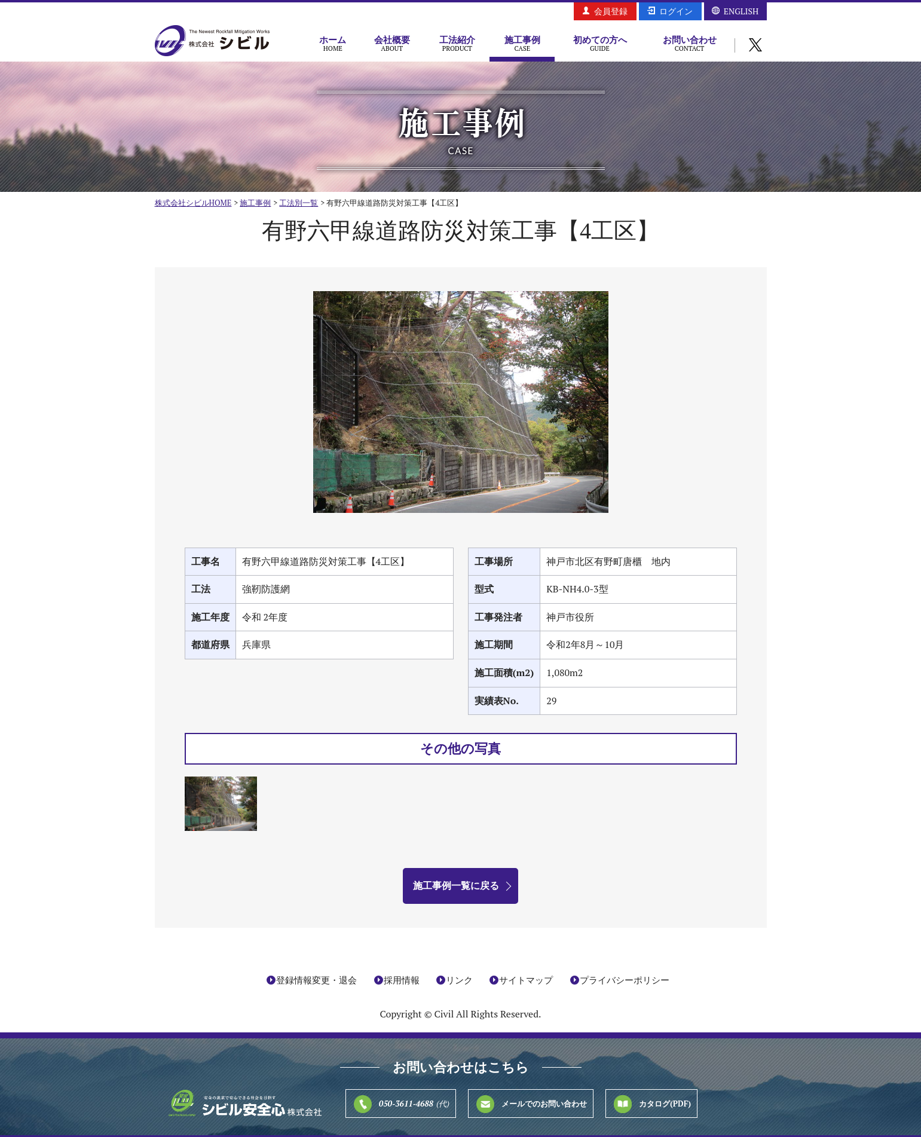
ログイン (676, 11)
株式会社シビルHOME (193, 202)
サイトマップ (526, 980)
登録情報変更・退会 (316, 980)
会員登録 (611, 11)
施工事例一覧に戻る (456, 885)
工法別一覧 (298, 202)
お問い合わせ (690, 43)
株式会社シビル (212, 41)
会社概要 (391, 43)
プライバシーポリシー (624, 980)
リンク (459, 980)
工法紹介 (457, 43)
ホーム (333, 43)
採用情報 (402, 980)
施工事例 (522, 43)
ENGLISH (741, 11)
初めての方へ (599, 43)
